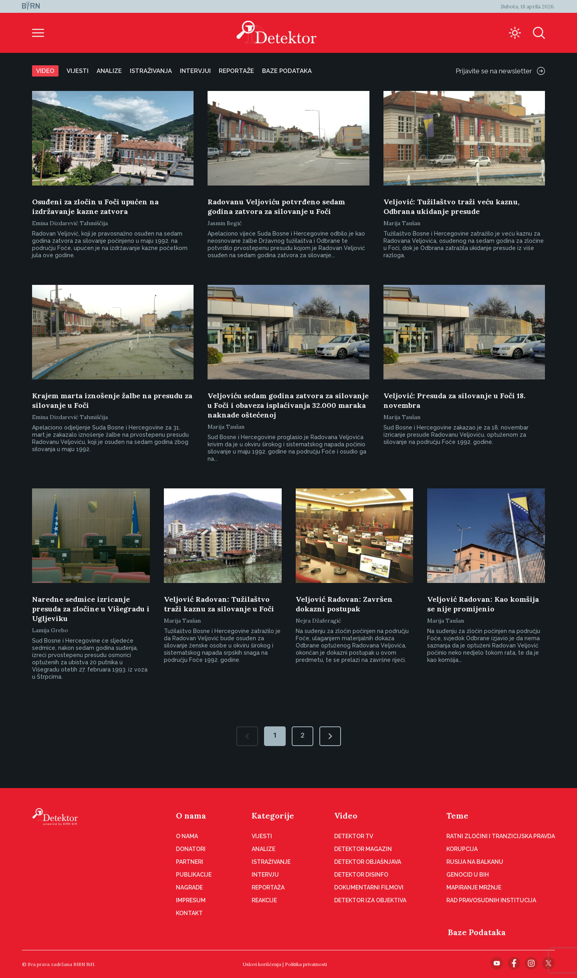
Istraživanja (151, 71)
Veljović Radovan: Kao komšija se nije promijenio (483, 604)
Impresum (191, 900)
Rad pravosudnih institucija (491, 900)
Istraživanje (271, 862)
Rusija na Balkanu (474, 862)
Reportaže (236, 71)
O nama (191, 816)
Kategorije (273, 816)
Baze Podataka (477, 932)
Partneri (189, 862)
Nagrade (189, 887)
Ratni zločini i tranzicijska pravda (500, 836)
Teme (457, 816)
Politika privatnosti (306, 964)
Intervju (265, 874)
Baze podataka (287, 71)
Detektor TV (353, 836)
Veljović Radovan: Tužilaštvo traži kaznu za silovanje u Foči (219, 604)
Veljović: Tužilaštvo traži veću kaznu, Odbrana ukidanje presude (451, 206)
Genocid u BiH (467, 874)
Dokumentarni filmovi (368, 887)
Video (45, 71)
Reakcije (264, 900)
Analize (109, 71)
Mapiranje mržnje (473, 887)
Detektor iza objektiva (370, 900)
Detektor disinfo (361, 874)
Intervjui (195, 71)
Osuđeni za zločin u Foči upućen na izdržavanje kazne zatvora (95, 206)
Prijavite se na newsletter (500, 71)
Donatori (191, 849)
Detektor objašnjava (367, 862)
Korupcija (462, 849)
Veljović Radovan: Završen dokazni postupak (344, 604)
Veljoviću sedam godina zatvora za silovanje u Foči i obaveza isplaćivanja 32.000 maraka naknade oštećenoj (288, 405)
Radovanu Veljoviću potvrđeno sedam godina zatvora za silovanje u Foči (276, 206)
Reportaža (268, 887)
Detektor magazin (363, 849)
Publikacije (194, 874)
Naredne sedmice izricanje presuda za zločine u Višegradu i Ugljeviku (90, 609)
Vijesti (78, 71)
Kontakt (189, 913)
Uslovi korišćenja (262, 964)
